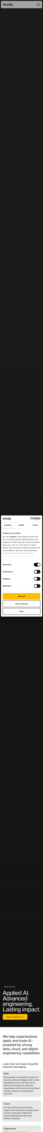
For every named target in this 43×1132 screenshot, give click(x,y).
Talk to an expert (15, 1017)
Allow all (21, 596)
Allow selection (21, 604)
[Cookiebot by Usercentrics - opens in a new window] (30, 518)
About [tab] (35, 525)
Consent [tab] (7, 525)
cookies (12, 537)
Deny (21, 611)
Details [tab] (21, 525)
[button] (38, 4)
